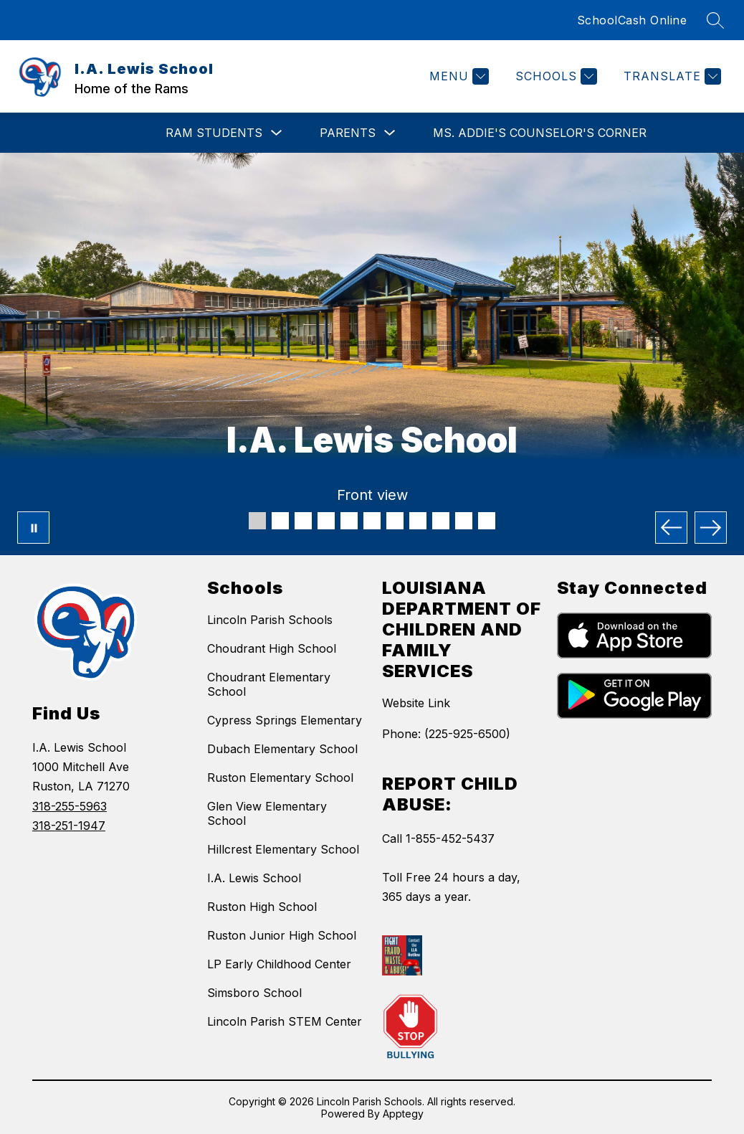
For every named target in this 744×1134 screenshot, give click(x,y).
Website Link (416, 703)
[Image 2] (280, 520)
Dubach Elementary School (282, 749)
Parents (348, 133)
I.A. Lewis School (254, 878)
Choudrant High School (271, 648)
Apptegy (403, 1113)
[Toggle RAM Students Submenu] (276, 133)
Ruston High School (262, 906)
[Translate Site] (670, 76)
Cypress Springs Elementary (284, 720)
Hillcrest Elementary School (283, 849)
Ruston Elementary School (280, 777)
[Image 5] (349, 520)
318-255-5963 (69, 806)
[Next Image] (711, 527)
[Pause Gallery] (33, 527)
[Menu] (457, 76)
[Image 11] (486, 520)
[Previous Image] (671, 527)
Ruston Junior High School (281, 935)
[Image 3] (303, 520)
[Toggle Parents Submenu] (390, 133)
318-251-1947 (68, 825)
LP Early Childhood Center (279, 964)
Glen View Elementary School (267, 813)
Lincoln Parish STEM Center (284, 1021)
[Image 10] (463, 520)
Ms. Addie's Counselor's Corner (540, 133)
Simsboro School (254, 993)
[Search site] (715, 20)
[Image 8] (417, 520)
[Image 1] (257, 520)
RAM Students (214, 133)
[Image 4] (326, 520)
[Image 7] (395, 520)
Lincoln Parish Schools (270, 620)
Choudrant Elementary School (268, 684)
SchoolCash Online (632, 20)
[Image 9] (440, 520)
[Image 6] (372, 520)
